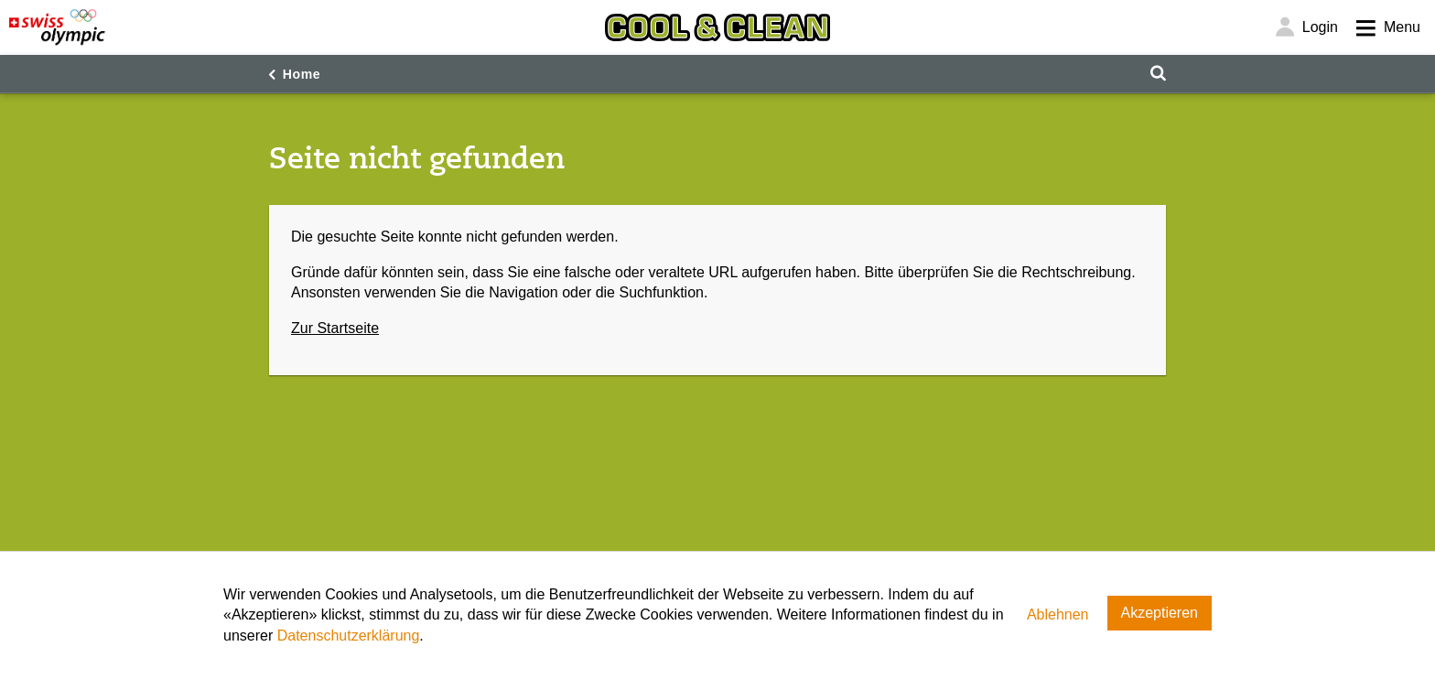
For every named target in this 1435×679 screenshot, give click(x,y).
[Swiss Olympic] (57, 27)
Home (302, 74)
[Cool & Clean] (717, 27)
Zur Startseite (335, 328)
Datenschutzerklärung (348, 635)
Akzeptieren (1160, 612)
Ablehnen (1058, 614)
